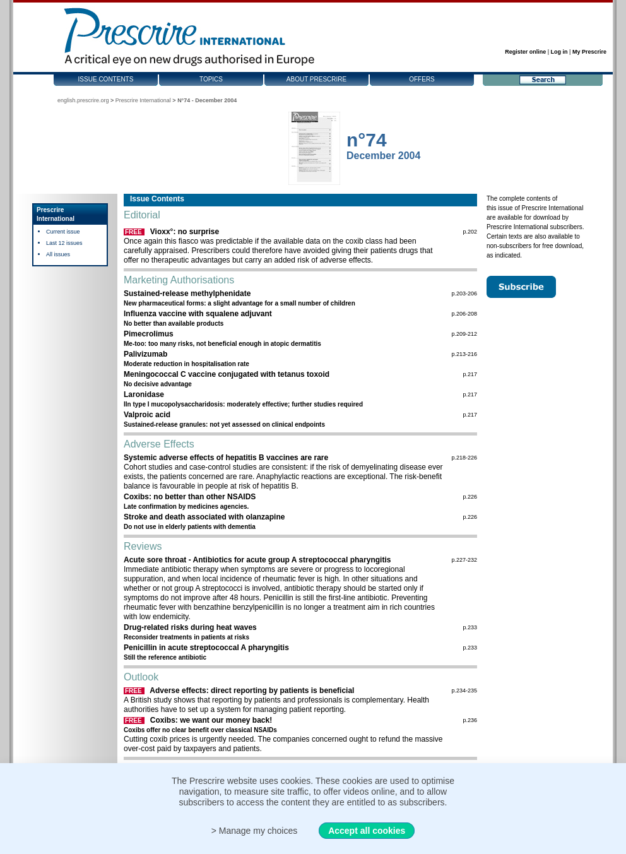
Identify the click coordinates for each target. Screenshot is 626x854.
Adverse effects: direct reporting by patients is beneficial (252, 690)
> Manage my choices (254, 831)
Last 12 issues (64, 243)
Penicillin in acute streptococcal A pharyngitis (206, 647)
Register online (525, 52)
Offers (422, 79)
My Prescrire (589, 52)
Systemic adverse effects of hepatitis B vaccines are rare (226, 457)
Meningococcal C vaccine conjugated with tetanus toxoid (226, 374)
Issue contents (106, 79)
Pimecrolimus (149, 333)
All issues (58, 254)
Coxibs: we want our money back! (211, 720)
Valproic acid (147, 414)
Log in (559, 52)
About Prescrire (316, 79)
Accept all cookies (366, 831)
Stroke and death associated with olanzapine (204, 517)
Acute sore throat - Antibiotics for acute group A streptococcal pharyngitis (257, 559)
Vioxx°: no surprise (184, 231)
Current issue (63, 231)
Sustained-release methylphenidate (187, 293)
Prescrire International (143, 100)
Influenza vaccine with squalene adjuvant (198, 313)
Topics (211, 79)
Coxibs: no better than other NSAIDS (190, 496)
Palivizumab (145, 354)
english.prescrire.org (83, 100)
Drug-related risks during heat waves (190, 627)
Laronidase (144, 394)
